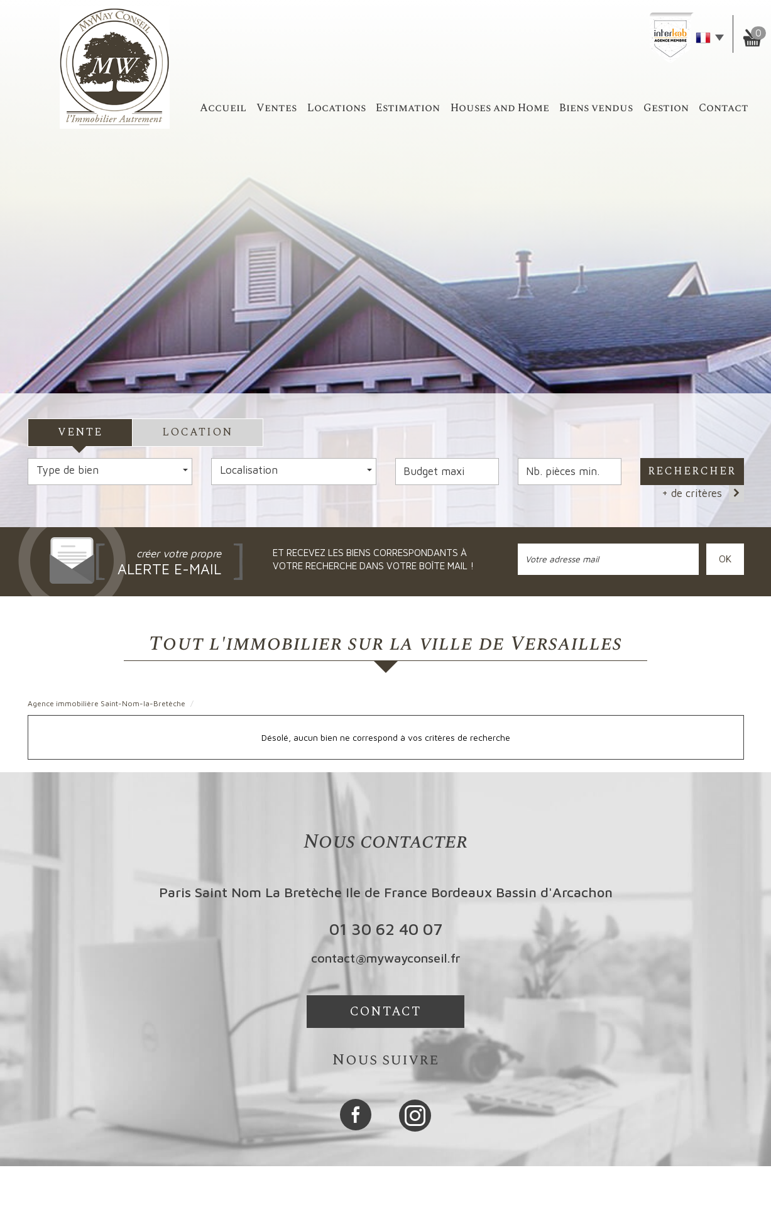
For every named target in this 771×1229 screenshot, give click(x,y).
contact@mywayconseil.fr (386, 958)
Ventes (276, 108)
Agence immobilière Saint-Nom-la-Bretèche (106, 703)
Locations (336, 108)
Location (197, 432)
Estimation (408, 108)
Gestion (666, 108)
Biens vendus (596, 108)
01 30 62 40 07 (385, 928)
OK (725, 558)
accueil (223, 108)
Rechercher (692, 471)
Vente (80, 432)
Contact (723, 108)
